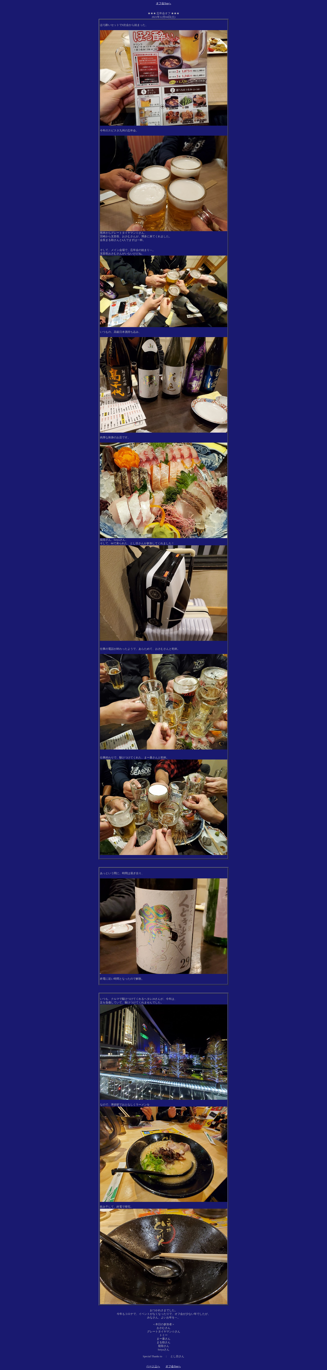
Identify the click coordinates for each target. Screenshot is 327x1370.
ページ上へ (153, 1366)
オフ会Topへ (163, 3)
